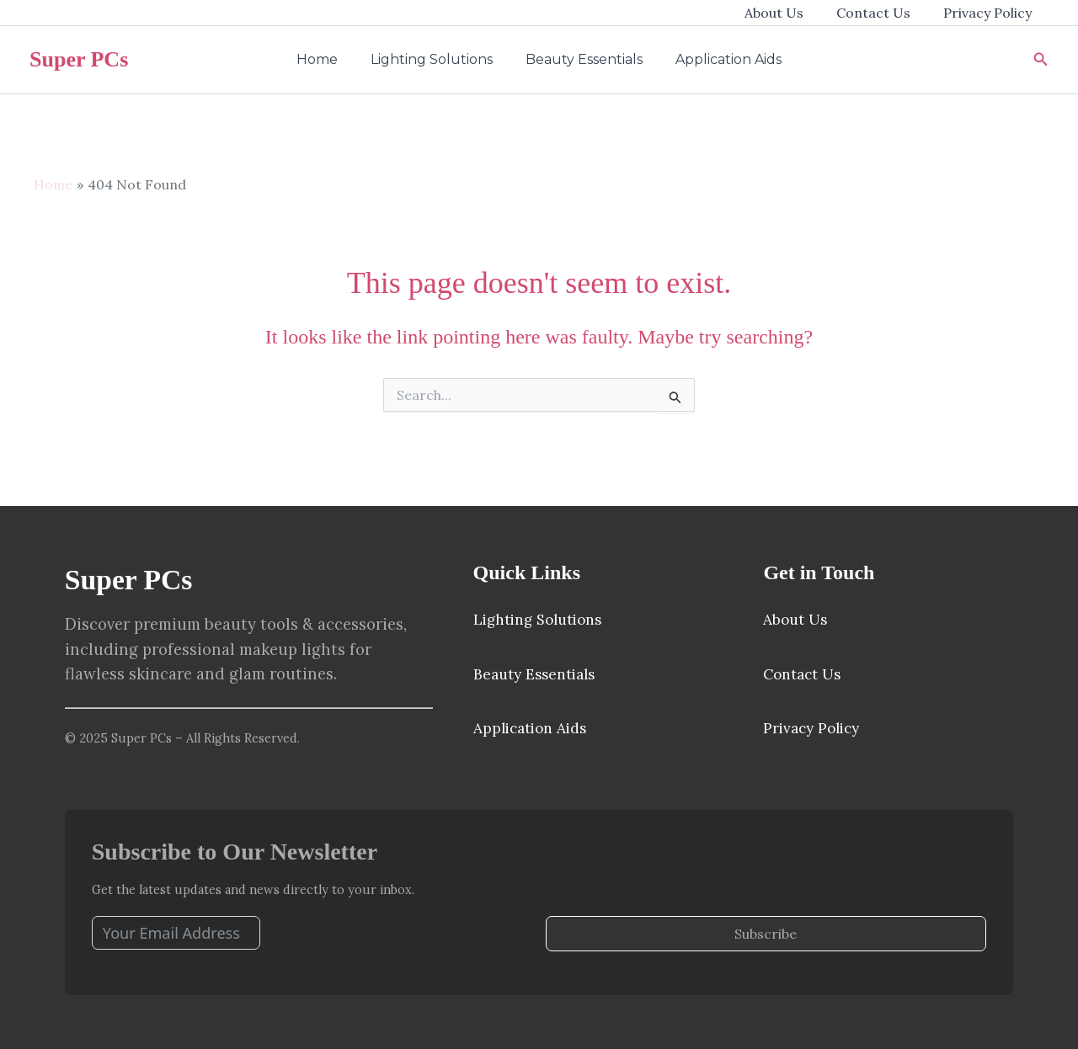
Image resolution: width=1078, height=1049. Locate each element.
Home (326, 59)
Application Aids (720, 59)
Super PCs (78, 59)
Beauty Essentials (581, 59)
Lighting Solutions (435, 59)
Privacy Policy (991, 12)
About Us (789, 12)
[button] (1041, 60)
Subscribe (765, 933)
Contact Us (883, 12)
